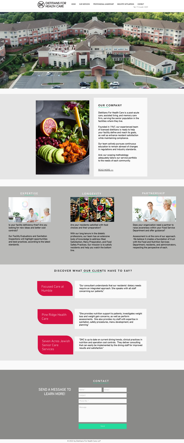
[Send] (103, 426)
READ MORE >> (105, 170)
